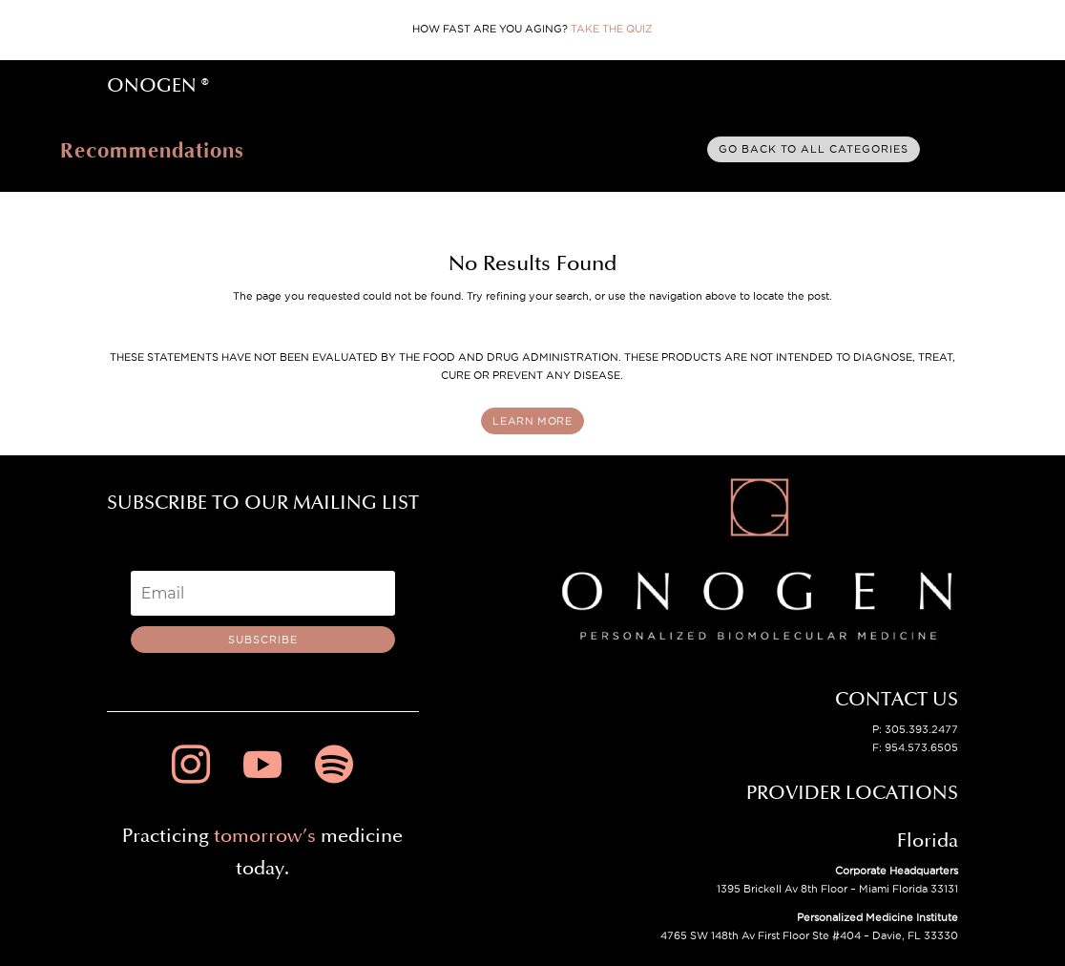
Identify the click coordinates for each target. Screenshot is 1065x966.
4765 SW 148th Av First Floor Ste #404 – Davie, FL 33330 (809, 935)
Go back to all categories (813, 149)
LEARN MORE (532, 421)
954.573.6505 (921, 747)
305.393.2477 (921, 729)
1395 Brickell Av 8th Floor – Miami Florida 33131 (837, 888)
